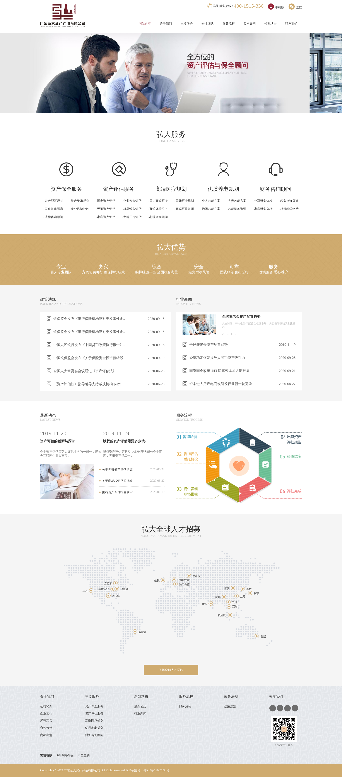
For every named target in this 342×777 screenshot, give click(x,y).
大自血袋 (83, 755)
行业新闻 (184, 299)
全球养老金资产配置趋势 (241, 316)
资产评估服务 (95, 713)
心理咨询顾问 (158, 217)
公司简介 (46, 706)
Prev (5, 77)
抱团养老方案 (211, 209)
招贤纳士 (270, 23)
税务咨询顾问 (289, 201)
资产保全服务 (95, 706)
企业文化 (46, 713)
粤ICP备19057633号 (156, 770)
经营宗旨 (46, 720)
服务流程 (228, 23)
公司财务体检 (263, 201)
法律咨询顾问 (54, 217)
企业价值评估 (132, 201)
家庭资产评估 (106, 217)
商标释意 (46, 735)
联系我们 (291, 23)
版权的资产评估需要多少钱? (125, 441)
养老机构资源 (237, 209)
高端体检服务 (158, 209)
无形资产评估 (106, 209)
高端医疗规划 (95, 720)
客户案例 (249, 23)
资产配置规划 (54, 201)
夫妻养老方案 (237, 201)
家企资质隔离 (54, 209)
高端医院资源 (185, 209)
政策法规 (48, 299)
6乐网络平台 (65, 755)
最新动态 (48, 415)
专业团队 (208, 23)
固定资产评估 (106, 201)
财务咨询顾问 (95, 735)
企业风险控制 (80, 209)
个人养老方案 (211, 201)
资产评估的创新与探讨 (57, 441)
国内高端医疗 (158, 201)
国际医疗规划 (185, 201)
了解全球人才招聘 (171, 670)
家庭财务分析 (263, 209)
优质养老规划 (95, 728)
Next (336, 77)
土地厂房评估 (132, 217)
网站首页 (145, 23)
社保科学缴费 (289, 209)
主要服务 (187, 23)
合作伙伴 (46, 728)
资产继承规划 (80, 201)
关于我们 (166, 23)
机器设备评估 (132, 209)
